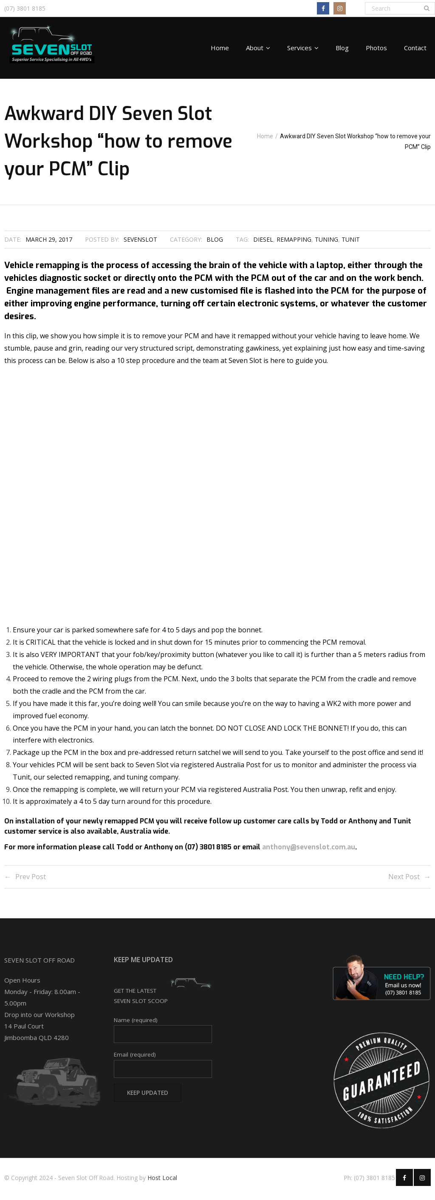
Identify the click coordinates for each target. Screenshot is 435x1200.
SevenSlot (140, 243)
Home (238, 143)
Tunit (351, 243)
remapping (294, 243)
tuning (326, 243)
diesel (263, 243)
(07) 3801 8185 (24, 8)
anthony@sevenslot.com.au (308, 850)
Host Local (162, 1181)
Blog (214, 243)
